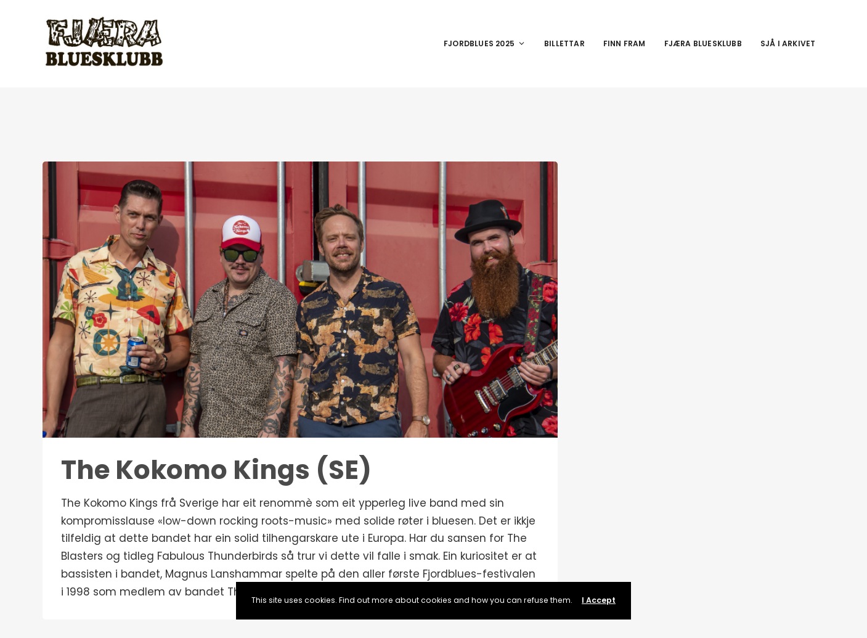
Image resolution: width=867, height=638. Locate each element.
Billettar (564, 43)
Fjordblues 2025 (485, 43)
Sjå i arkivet (788, 43)
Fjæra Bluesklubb (703, 43)
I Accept (599, 600)
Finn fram (624, 43)
